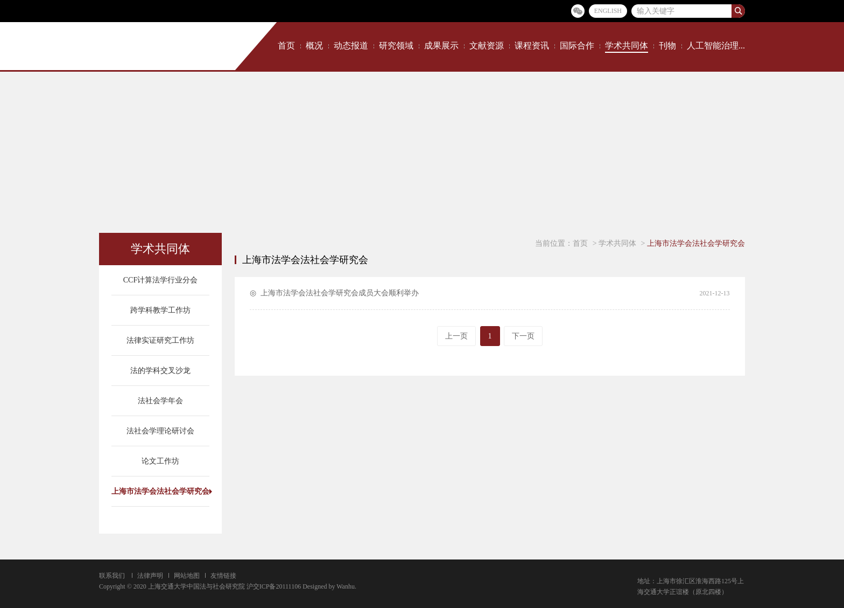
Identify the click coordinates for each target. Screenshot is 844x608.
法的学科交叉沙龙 (160, 371)
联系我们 (112, 575)
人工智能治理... (716, 45)
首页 (286, 45)
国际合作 (577, 45)
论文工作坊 (160, 461)
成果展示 (441, 45)
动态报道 (351, 45)
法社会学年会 (160, 401)
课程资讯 (532, 45)
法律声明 (150, 575)
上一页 (456, 336)
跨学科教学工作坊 (160, 310)
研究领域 (396, 45)
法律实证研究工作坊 (160, 340)
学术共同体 (626, 45)
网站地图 (187, 575)
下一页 (523, 336)
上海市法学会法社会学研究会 (160, 491)
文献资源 (486, 45)
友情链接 (223, 575)
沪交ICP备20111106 (274, 586)
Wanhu (345, 586)
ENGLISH (608, 11)
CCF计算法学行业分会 (160, 280)
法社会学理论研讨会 (160, 431)
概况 (314, 45)
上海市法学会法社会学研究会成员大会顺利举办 (340, 293)
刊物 (667, 45)
